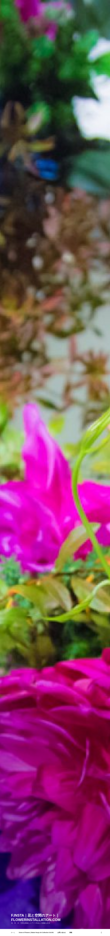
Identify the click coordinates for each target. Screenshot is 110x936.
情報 (70, 932)
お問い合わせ (61, 932)
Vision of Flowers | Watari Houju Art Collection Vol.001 (36, 932)
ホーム (13, 932)
